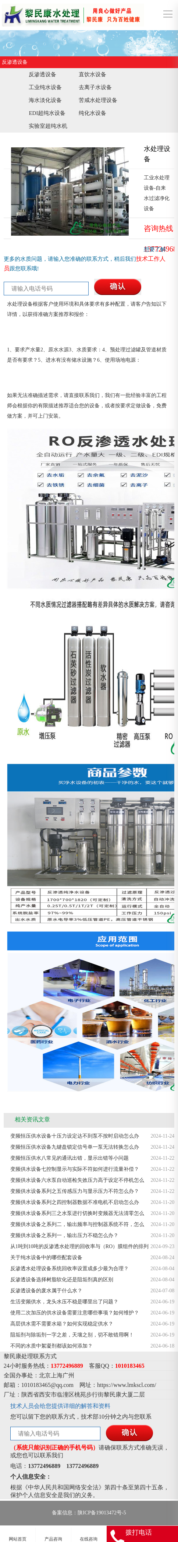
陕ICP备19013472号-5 (102, 1512)
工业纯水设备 (45, 87)
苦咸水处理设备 (98, 100)
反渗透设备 (42, 74)
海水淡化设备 (45, 100)
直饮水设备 (92, 74)
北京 (45, 1375)
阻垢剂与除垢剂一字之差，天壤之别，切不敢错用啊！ (72, 1335)
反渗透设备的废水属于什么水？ (46, 1290)
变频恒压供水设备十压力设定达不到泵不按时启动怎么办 (74, 1136)
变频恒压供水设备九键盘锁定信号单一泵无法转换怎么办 (74, 1147)
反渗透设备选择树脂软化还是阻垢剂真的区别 (61, 1279)
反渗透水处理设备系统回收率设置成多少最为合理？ (69, 1268)
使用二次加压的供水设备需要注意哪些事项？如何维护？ (74, 1313)
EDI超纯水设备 (47, 113)
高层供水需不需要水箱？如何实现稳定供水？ (61, 1324)
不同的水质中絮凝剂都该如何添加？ (51, 1346)
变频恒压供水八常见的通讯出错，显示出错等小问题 (69, 1158)
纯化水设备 (92, 113)
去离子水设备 (95, 87)
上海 (57, 1375)
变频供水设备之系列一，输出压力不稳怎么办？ (64, 1235)
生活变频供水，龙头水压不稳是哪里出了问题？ (64, 1301)
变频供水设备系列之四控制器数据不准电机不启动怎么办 (74, 1202)
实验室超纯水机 (48, 126)
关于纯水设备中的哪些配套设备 (46, 1257)
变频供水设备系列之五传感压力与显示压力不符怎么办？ (74, 1191)
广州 (68, 1375)
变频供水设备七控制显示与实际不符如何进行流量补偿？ (74, 1169)
